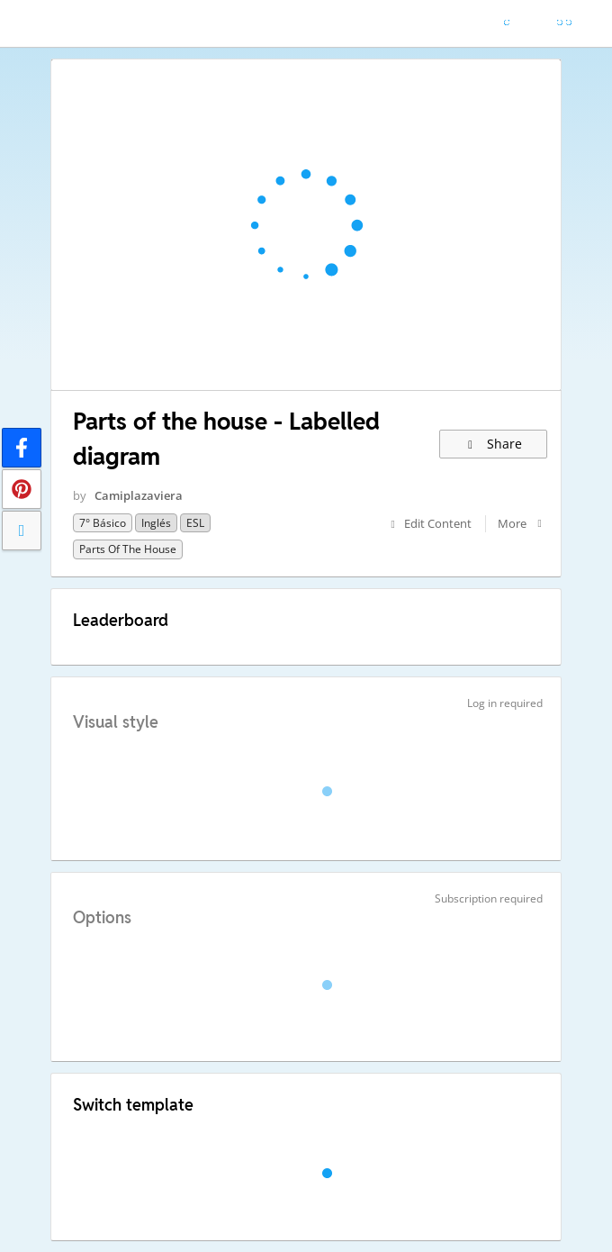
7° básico (102, 523)
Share (493, 443)
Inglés (156, 523)
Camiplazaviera (138, 495)
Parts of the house (127, 549)
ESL (195, 523)
